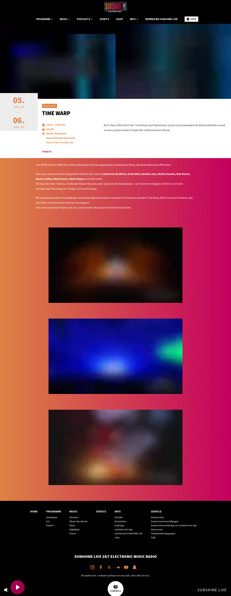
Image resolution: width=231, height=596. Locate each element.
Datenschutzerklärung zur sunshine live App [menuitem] (174, 525)
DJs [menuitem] (48, 521)
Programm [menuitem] (44, 19)
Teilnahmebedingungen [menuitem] (163, 533)
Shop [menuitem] (119, 19)
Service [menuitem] (156, 511)
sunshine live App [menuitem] (124, 529)
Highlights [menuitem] (74, 529)
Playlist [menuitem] (50, 525)
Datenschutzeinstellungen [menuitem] (164, 521)
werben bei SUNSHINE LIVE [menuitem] (129, 533)
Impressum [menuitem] (157, 529)
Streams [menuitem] (73, 517)
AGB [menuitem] (153, 537)
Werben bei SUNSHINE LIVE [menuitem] (161, 19)
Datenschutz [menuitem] (157, 517)
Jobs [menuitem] (117, 537)
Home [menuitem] (34, 511)
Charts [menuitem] (72, 533)
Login (191, 19)
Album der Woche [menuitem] (78, 521)
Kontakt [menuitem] (119, 517)
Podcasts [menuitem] (85, 19)
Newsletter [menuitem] (120, 521)
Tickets (46, 151)
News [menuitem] (72, 525)
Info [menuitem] (134, 19)
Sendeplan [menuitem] (51, 517)
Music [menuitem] (65, 19)
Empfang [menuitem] (119, 525)
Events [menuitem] (104, 19)
